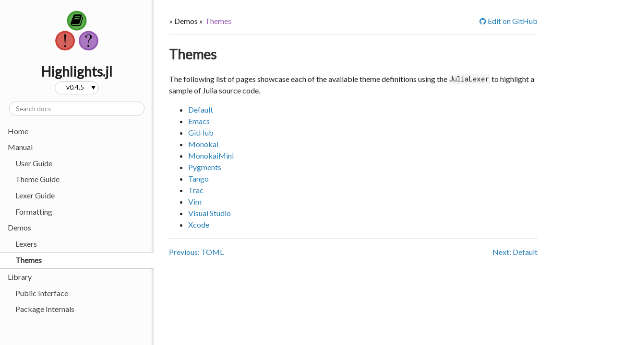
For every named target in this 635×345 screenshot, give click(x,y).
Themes (28, 259)
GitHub (201, 132)
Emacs (199, 121)
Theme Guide (37, 179)
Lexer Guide (35, 195)
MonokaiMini (211, 155)
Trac (196, 190)
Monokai (203, 144)
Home (18, 131)
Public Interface (41, 293)
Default (200, 109)
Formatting (33, 211)
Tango (198, 178)
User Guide (33, 163)
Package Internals (44, 308)
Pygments (204, 167)
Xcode (198, 224)
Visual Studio (209, 213)
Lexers (26, 243)
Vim (195, 201)
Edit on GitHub (508, 20)
